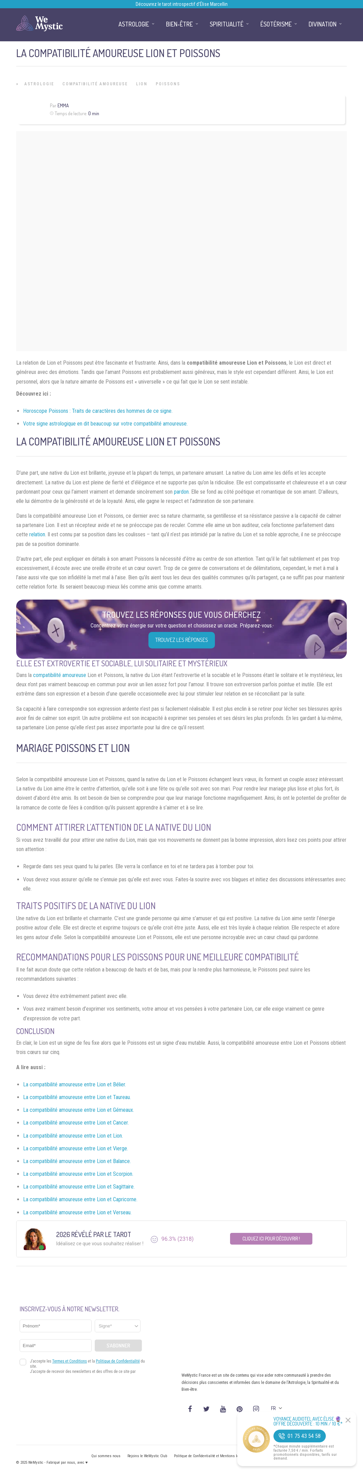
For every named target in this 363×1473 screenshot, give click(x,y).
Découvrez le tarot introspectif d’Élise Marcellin (182, 4)
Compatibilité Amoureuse (95, 84)
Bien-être (179, 24)
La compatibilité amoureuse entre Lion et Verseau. (77, 1212)
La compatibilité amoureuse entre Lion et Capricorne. (80, 1199)
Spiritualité (226, 24)
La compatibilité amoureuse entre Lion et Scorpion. (78, 1174)
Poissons (168, 84)
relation (37, 534)
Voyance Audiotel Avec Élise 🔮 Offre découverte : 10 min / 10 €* (308, 1421)
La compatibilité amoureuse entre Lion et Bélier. (74, 1084)
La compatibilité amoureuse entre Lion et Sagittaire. (79, 1186)
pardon (181, 491)
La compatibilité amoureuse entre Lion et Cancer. (76, 1122)
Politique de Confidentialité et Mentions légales (210, 1456)
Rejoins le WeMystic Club (147, 1456)
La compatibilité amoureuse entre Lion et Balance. (77, 1161)
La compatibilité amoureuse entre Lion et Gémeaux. (78, 1110)
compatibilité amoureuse (59, 675)
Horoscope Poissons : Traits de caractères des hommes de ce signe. (98, 411)
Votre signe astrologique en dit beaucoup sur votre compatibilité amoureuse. (105, 423)
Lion (141, 84)
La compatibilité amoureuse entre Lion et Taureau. (77, 1097)
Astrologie (39, 84)
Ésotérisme (276, 24)
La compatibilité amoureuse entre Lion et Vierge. (75, 1148)
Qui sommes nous (106, 1456)
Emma (63, 105)
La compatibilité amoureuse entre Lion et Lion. (73, 1135)
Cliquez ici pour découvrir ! (271, 1238)
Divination (322, 24)
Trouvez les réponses (181, 639)
